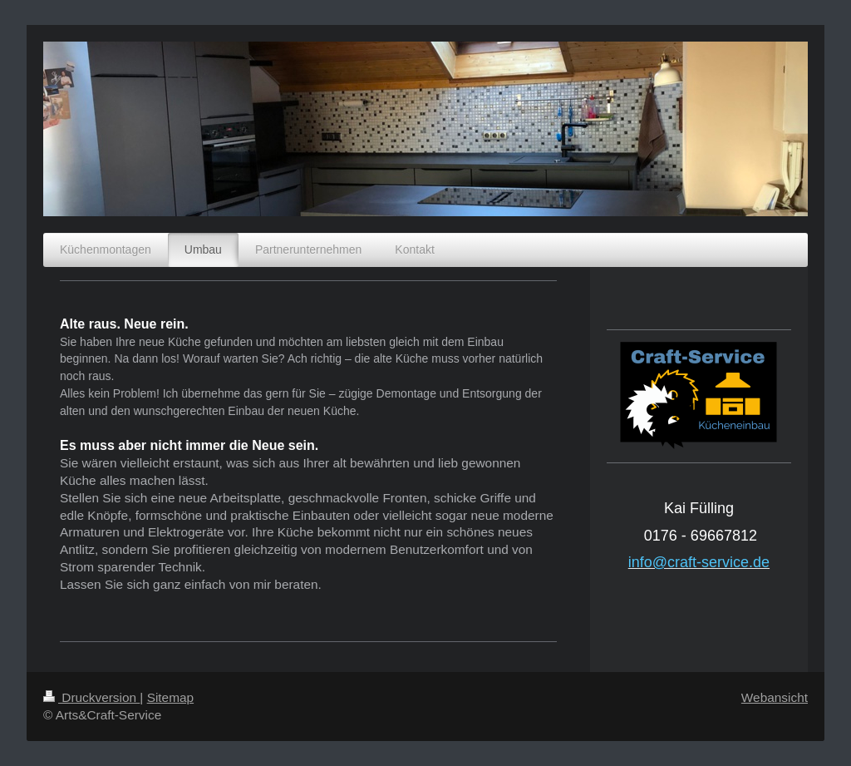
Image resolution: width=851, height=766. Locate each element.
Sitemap (170, 697)
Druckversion (91, 697)
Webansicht (774, 697)
